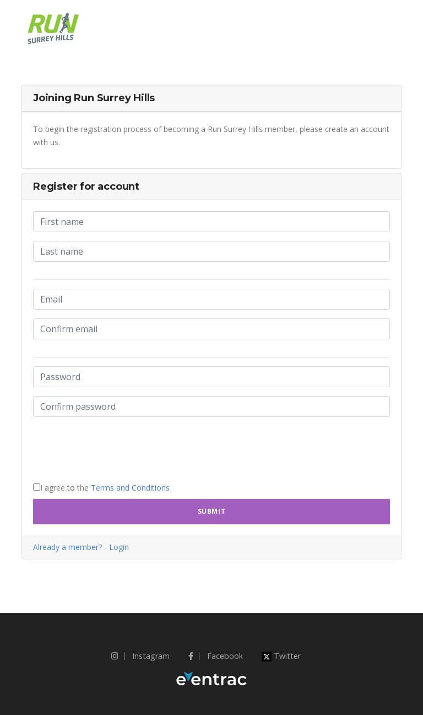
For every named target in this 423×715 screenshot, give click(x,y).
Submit (212, 511)
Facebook (215, 656)
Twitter (281, 656)
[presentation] (116, 447)
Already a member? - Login (81, 547)
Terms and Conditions (130, 487)
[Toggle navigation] (399, 15)
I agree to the (101, 487)
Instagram (140, 656)
